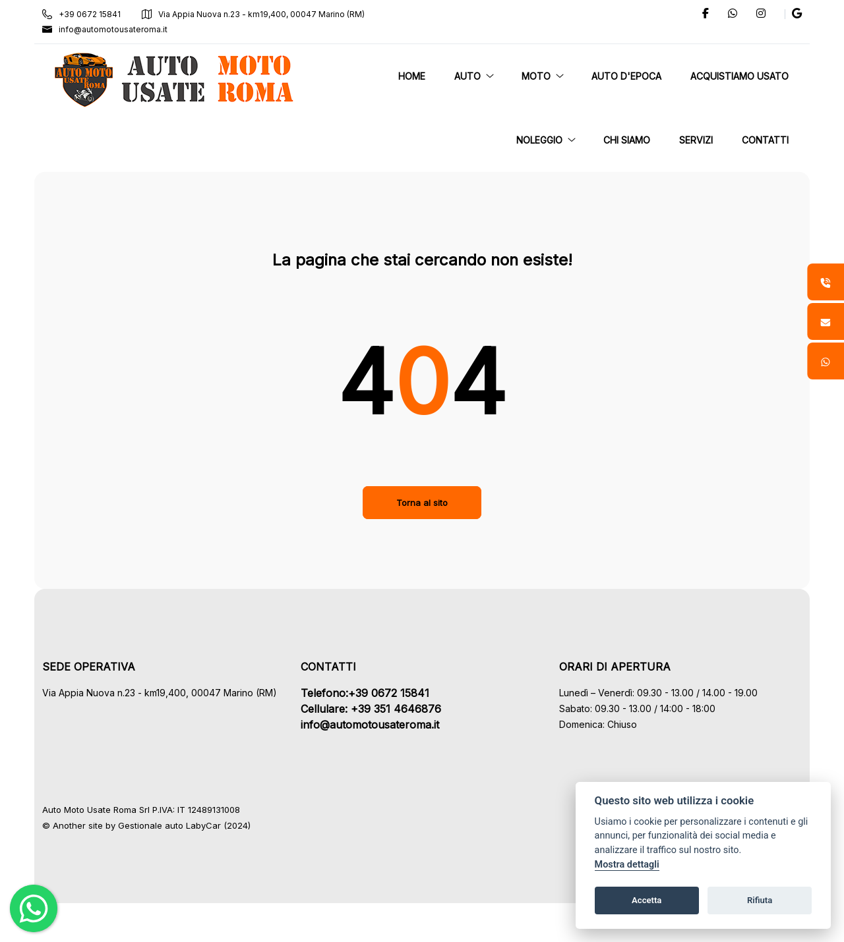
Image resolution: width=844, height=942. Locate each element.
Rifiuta (759, 900)
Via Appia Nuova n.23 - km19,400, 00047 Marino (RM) (258, 14)
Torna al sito (422, 502)
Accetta (646, 900)
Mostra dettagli (627, 864)
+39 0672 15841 (86, 14)
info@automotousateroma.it (110, 29)
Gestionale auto (156, 825)
